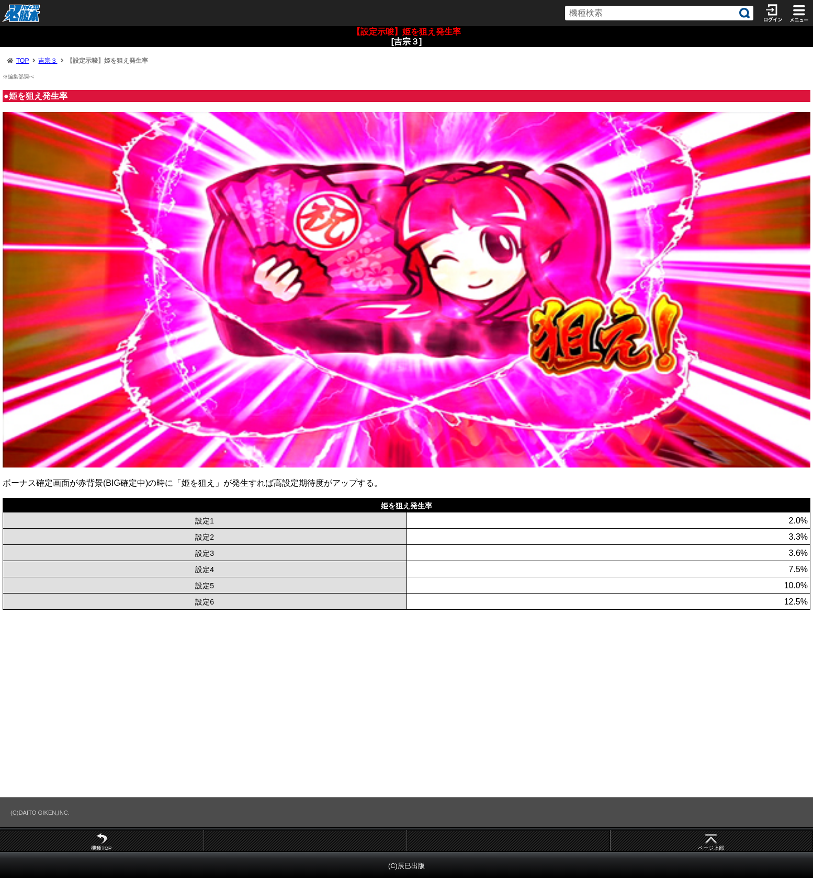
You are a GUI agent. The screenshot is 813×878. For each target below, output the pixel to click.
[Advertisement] (314, 703)
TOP (22, 60)
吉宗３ (47, 60)
